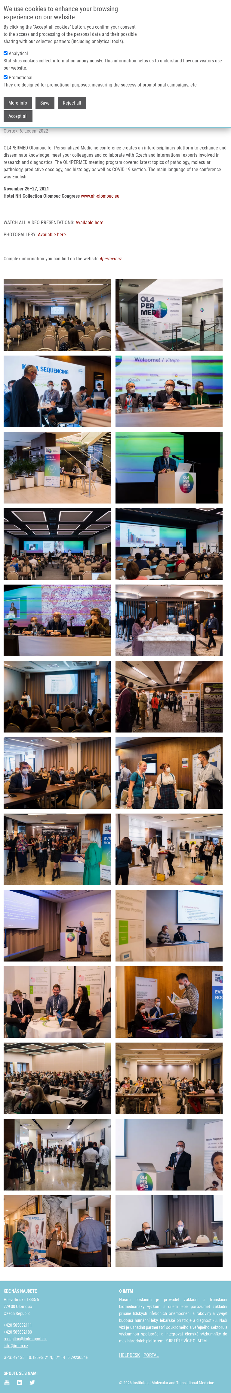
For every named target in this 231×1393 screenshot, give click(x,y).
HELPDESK (129, 1355)
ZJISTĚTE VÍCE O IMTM (186, 1341)
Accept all (18, 116)
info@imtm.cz (16, 1345)
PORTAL (151, 1355)
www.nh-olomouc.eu (100, 196)
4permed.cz (111, 259)
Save (45, 103)
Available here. (90, 222)
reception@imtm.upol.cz (25, 1338)
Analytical (18, 53)
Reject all (72, 103)
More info (17, 103)
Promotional (20, 77)
